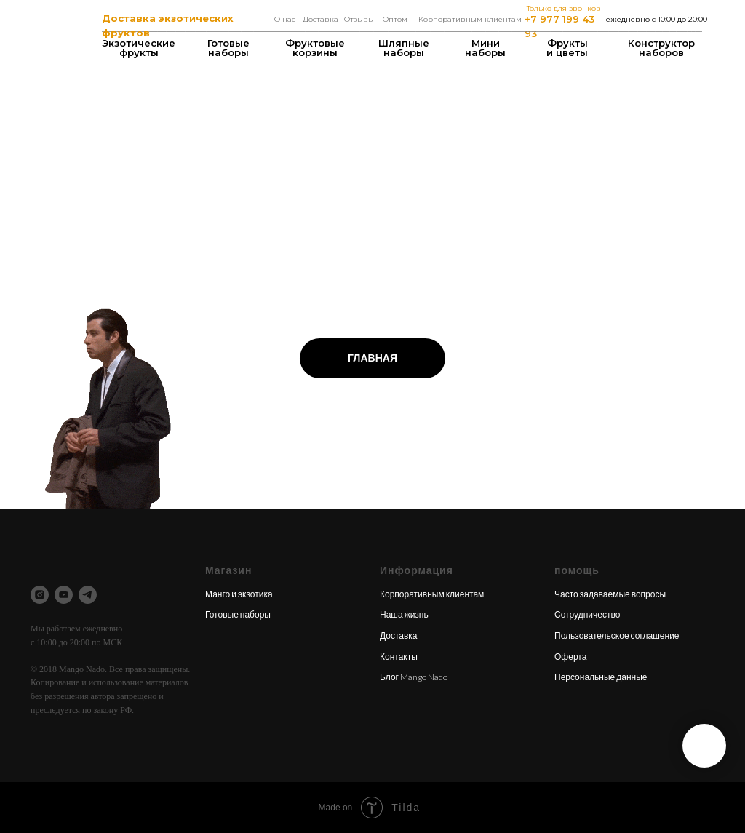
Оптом (395, 19)
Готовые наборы (228, 47)
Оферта (570, 656)
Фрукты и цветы (567, 47)
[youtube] (64, 595)
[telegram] (88, 595)
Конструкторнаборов (661, 47)
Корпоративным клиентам (470, 19)
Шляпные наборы (403, 47)
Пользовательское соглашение (617, 635)
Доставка (320, 19)
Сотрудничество (587, 614)
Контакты (399, 656)
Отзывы (359, 19)
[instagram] (40, 595)
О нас (284, 19)
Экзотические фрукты (138, 47)
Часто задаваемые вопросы (610, 594)
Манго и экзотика (239, 594)
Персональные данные (601, 676)
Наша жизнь (404, 614)
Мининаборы (485, 47)
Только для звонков (564, 8)
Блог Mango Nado (413, 676)
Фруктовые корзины (315, 47)
